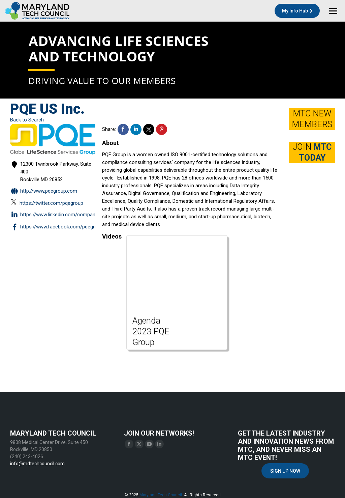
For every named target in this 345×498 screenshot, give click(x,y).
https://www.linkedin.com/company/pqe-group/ (67, 215)
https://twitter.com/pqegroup (47, 202)
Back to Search (27, 120)
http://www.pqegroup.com (43, 191)
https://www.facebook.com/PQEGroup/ (57, 227)
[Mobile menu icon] (333, 11)
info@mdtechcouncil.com (37, 463)
